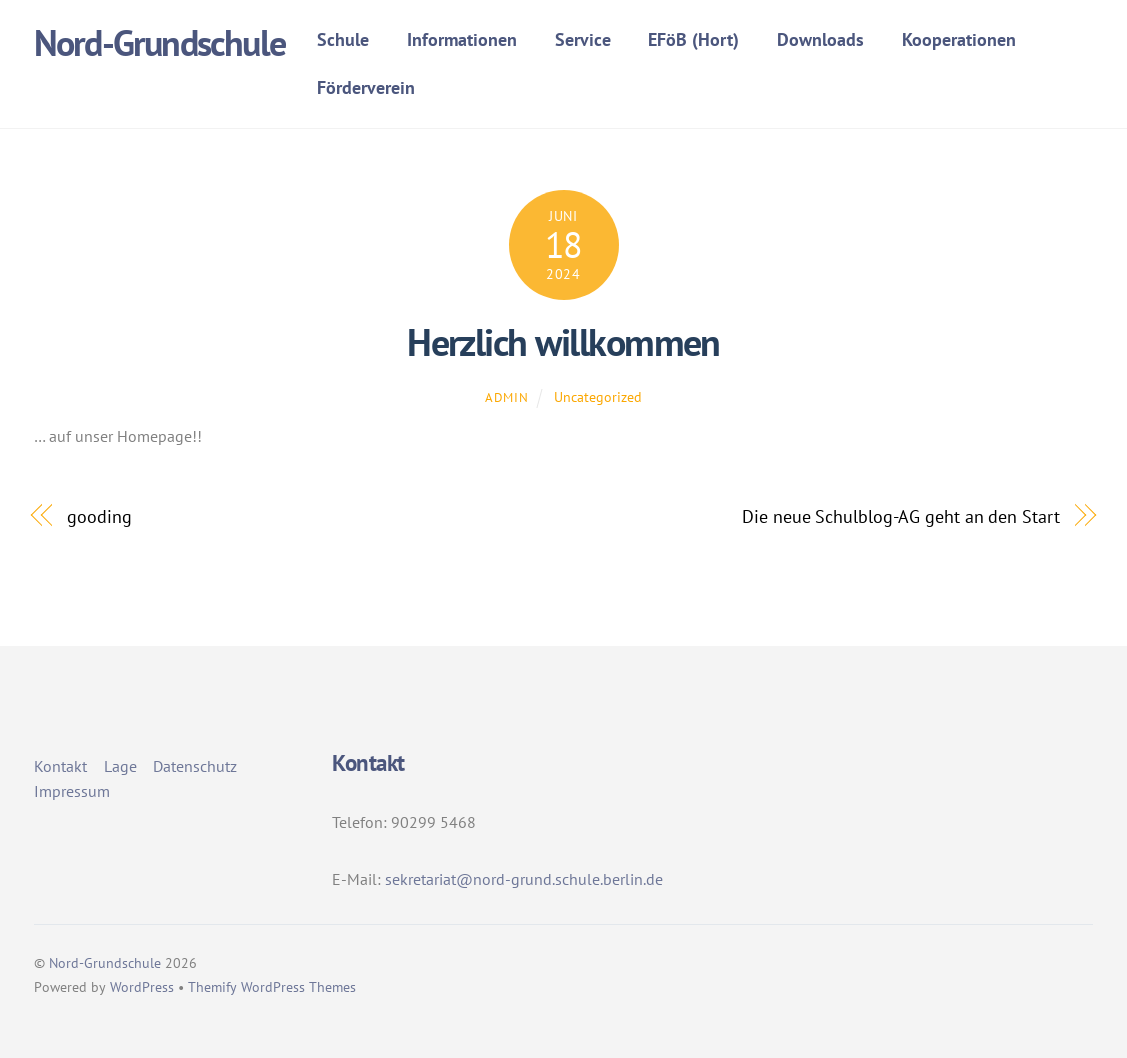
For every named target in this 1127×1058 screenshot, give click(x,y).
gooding (99, 516)
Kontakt (60, 766)
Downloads (820, 39)
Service (583, 39)
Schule (343, 39)
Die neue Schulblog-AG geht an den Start (900, 516)
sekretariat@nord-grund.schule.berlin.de (524, 879)
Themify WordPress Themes (272, 987)
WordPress (142, 987)
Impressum (72, 791)
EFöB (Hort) (693, 39)
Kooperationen (959, 39)
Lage (120, 766)
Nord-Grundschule (105, 963)
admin (506, 397)
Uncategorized (598, 396)
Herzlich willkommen (563, 342)
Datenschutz (195, 766)
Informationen (462, 39)
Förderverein (366, 87)
